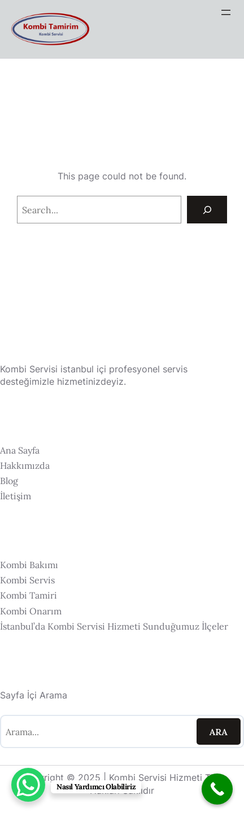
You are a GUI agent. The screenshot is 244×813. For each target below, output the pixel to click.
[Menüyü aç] (226, 12)
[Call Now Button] (217, 789)
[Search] (207, 209)
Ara (219, 731)
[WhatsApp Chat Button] (28, 785)
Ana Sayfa (20, 450)
